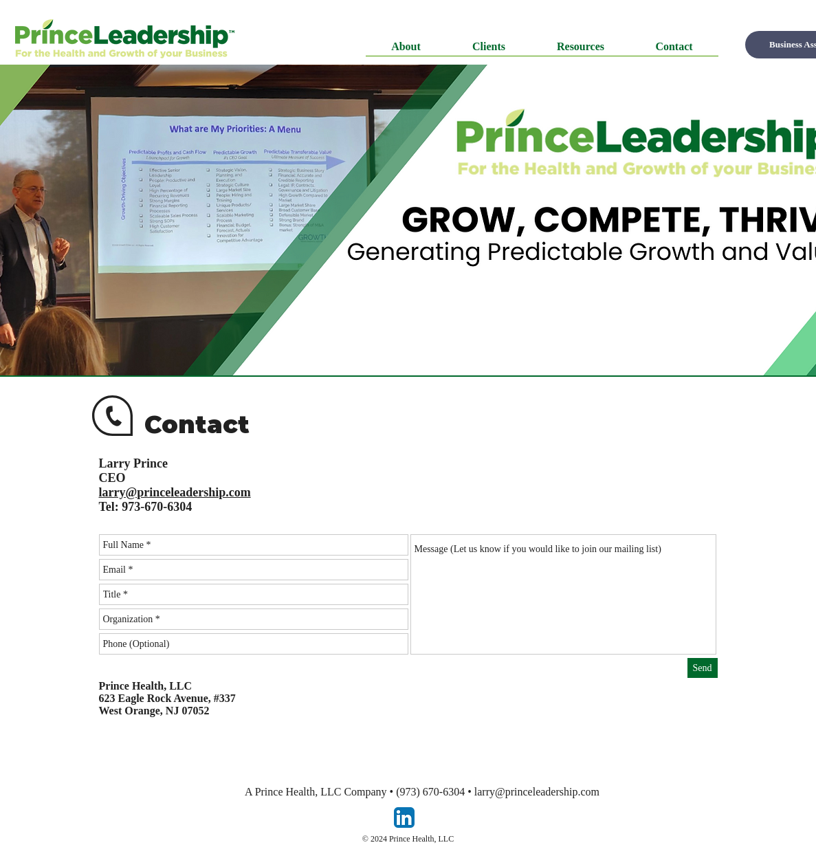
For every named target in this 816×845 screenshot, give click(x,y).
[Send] (702, 668)
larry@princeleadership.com (536, 792)
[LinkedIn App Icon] (404, 817)
